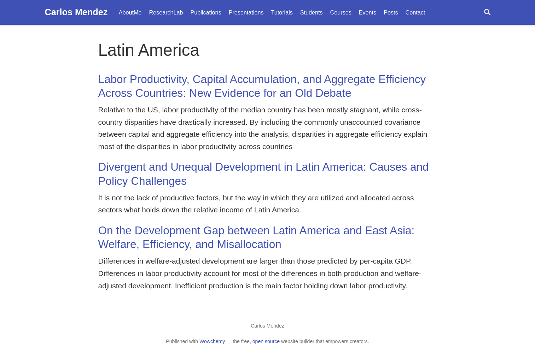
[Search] (487, 12)
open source (266, 341)
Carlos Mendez (76, 12)
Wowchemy (212, 341)
